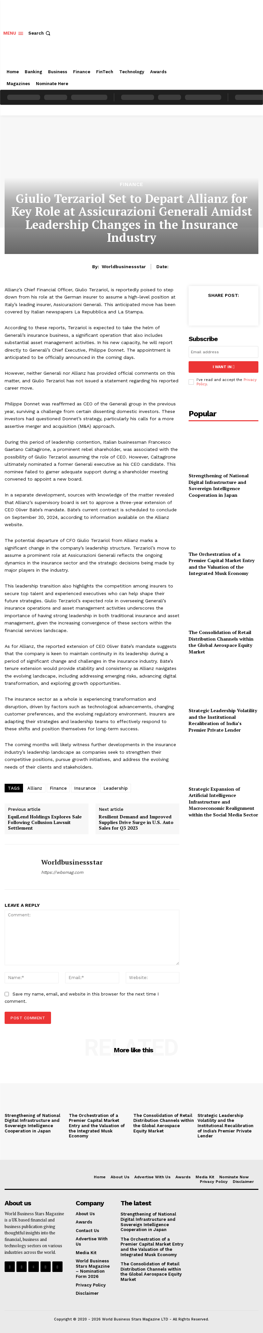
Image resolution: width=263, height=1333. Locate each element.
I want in (223, 367)
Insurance (85, 788)
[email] (223, 352)
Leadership (115, 788)
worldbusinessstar (124, 266)
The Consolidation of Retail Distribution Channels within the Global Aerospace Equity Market (221, 642)
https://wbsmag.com (62, 872)
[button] (40, 33)
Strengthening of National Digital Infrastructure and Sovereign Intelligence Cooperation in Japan (219, 485)
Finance (131, 184)
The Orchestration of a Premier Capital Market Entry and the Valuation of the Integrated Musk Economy (221, 563)
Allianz (34, 788)
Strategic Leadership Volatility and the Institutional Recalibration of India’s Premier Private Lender (223, 720)
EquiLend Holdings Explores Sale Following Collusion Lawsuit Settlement (45, 822)
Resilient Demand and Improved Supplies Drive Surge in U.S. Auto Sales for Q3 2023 (136, 822)
